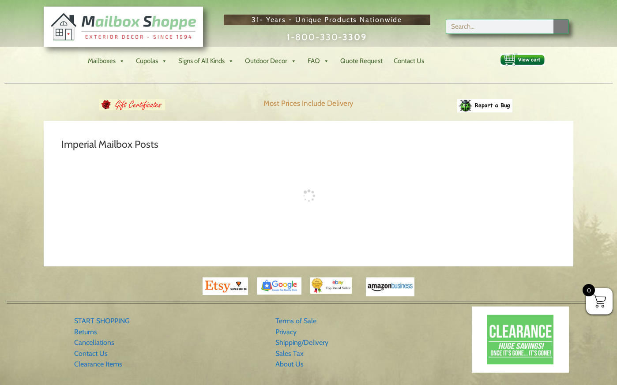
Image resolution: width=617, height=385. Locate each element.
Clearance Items (98, 364)
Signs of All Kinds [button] (206, 61)
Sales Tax (289, 353)
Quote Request (361, 61)
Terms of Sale (295, 321)
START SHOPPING (102, 321)
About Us (289, 364)
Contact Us (409, 61)
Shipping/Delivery (301, 342)
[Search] (560, 26)
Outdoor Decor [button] (271, 61)
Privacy (286, 332)
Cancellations (94, 342)
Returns (85, 332)
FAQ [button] (318, 61)
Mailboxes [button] (106, 61)
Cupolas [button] (151, 61)
